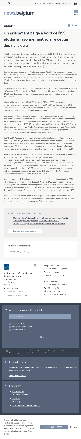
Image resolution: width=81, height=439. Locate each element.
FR (9, 3)
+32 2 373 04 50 (53, 288)
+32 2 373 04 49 (53, 272)
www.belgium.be (65, 3)
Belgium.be (16, 398)
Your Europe (16, 402)
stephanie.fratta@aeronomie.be (55, 275)
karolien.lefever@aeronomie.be (55, 294)
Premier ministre (18, 391)
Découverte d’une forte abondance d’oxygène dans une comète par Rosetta (40, 218)
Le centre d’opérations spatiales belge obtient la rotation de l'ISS (36, 221)
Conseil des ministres (19, 323)
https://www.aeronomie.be (13, 291)
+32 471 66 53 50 (53, 291)
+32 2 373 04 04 (12, 288)
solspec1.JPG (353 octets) (19, 252)
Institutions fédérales (19, 330)
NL (5, 3)
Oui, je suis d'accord (53, 427)
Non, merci (73, 427)
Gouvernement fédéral (20, 395)
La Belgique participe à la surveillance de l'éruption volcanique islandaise (39, 224)
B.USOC (37, 182)
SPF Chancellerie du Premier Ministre (26, 405)
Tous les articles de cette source (24, 231)
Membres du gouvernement (22, 326)
